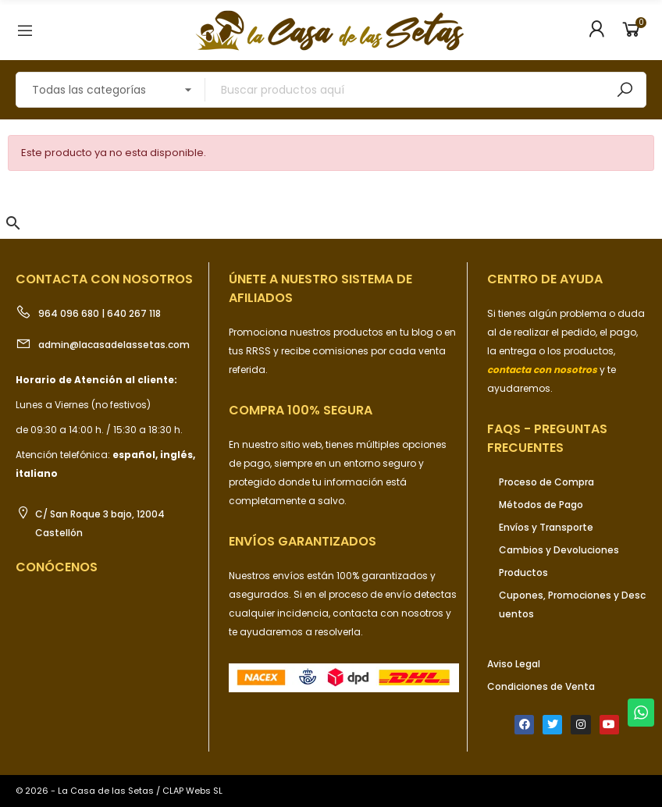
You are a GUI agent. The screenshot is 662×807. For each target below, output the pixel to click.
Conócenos (57, 567)
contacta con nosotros (389, 613)
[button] (13, 223)
